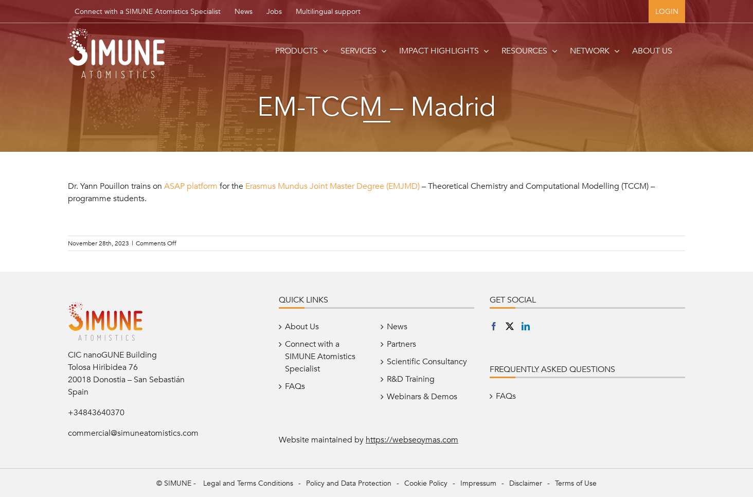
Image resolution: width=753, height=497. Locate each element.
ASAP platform (191, 186)
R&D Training (411, 379)
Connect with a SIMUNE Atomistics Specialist (148, 11)
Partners (401, 344)
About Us (302, 326)
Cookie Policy (425, 483)
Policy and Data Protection (348, 483)
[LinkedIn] (526, 326)
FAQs (295, 386)
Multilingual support (328, 11)
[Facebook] (494, 326)
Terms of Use (576, 483)
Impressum (478, 483)
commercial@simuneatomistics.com (133, 433)
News (244, 11)
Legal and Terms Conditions (248, 483)
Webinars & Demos (422, 396)
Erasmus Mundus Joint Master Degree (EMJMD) (332, 186)
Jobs (274, 11)
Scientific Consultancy (427, 361)
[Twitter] (510, 326)
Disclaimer (525, 483)
